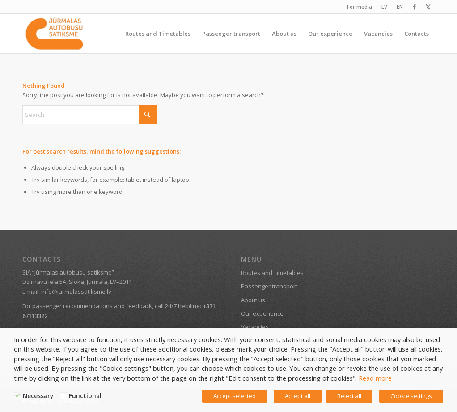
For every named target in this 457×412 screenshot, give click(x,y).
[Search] (89, 114)
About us (253, 300)
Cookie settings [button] (411, 396)
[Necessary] (17, 395)
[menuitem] (360, 6)
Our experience (262, 313)
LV (384, 6)
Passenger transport (269, 286)
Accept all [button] (297, 396)
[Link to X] (428, 6)
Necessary (38, 396)
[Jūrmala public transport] (54, 33)
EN (400, 6)
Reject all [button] (349, 396)
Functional (85, 396)
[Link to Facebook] (414, 6)
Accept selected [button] (234, 396)
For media (359, 6)
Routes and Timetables (272, 273)
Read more (375, 377)
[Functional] (63, 395)
